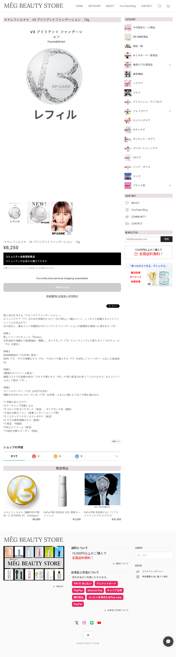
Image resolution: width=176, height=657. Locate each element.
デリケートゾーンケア (145, 148)
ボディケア (139, 129)
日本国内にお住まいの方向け (62, 296)
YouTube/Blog (128, 6)
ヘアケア (138, 83)
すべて (14, 456)
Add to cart (62, 287)
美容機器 (138, 74)
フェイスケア (140, 111)
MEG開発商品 (140, 36)
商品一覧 (138, 46)
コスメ (136, 92)
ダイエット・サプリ (144, 139)
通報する (116, 441)
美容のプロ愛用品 (143, 64)
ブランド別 (139, 185)
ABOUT (110, 6)
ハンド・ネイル (141, 166)
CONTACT (146, 6)
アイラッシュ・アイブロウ (147, 101)
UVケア (137, 157)
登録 (166, 239)
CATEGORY (94, 6)
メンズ (136, 176)
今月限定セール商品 (144, 27)
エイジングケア (141, 120)
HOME (79, 6)
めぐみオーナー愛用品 (145, 55)
